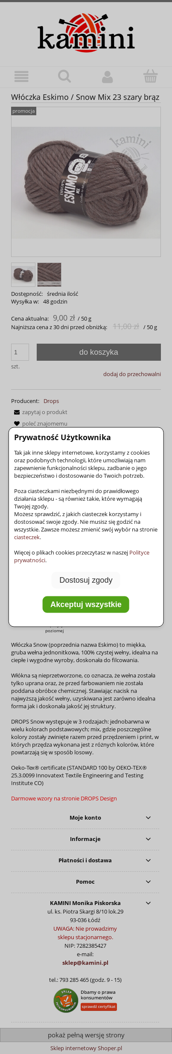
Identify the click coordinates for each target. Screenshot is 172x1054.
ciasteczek (27, 536)
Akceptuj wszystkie (86, 604)
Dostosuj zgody (85, 579)
